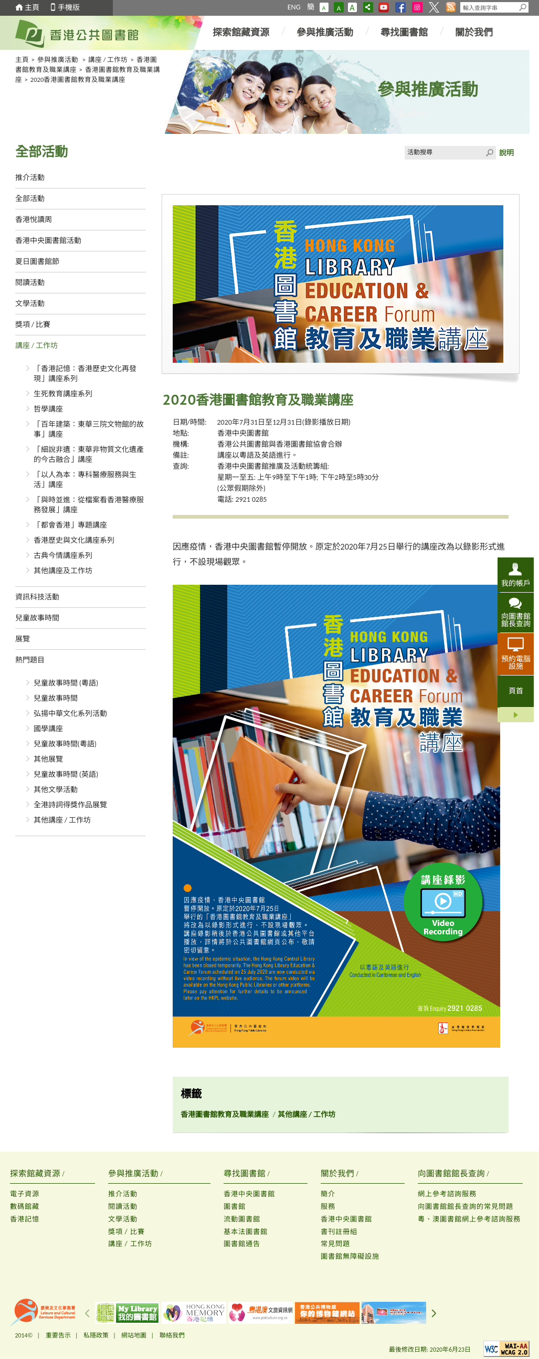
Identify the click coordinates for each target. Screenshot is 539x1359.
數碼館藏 (24, 1206)
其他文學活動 (56, 789)
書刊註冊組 (339, 1231)
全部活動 (30, 198)
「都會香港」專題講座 (70, 525)
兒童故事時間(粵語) (65, 744)
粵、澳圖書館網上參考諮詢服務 (469, 1219)
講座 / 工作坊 (108, 60)
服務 (328, 1206)
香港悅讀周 (33, 219)
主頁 (32, 7)
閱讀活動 (30, 282)
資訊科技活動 (37, 597)
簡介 (328, 1193)
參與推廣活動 (325, 32)
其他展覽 (48, 759)
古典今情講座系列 (63, 555)
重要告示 (58, 1335)
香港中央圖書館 (243, 433)
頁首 (516, 691)
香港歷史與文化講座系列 (74, 540)
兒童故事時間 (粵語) (66, 683)
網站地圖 (133, 1335)
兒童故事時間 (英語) (66, 774)
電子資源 (24, 1193)
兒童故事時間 (37, 618)
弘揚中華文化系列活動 (70, 713)
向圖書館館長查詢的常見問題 (465, 1206)
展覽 (22, 639)
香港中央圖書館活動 (48, 240)
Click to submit (489, 153)
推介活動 (30, 177)
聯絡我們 (172, 1335)
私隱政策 (96, 1335)
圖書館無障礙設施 (350, 1256)
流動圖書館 (242, 1219)
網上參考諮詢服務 (447, 1193)
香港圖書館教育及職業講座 (225, 1114)
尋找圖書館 (404, 32)
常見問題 (335, 1243)
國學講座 (48, 728)
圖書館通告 (242, 1243)
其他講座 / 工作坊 (62, 820)
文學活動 (30, 303)
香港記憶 (24, 1219)
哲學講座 (48, 409)
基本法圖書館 (246, 1231)
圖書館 (235, 1206)
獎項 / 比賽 (33, 324)
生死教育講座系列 (63, 393)
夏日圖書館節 (37, 261)
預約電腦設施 (516, 662)
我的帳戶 (516, 583)
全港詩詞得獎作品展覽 (70, 804)
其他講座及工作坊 (63, 570)
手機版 (69, 7)
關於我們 (474, 32)
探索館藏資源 (241, 32)
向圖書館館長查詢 (516, 620)
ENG (294, 7)
